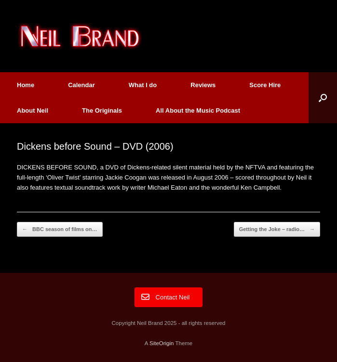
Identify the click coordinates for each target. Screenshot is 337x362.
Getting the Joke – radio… (277, 229)
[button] (323, 97)
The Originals (102, 110)
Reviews (203, 85)
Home (25, 85)
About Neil (32, 110)
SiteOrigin (161, 343)
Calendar (81, 85)
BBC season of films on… (59, 229)
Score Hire (265, 85)
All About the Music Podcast (198, 110)
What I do (143, 85)
